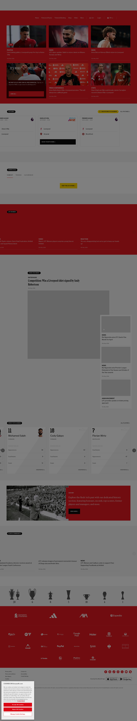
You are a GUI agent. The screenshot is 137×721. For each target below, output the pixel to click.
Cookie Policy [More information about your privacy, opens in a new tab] (21, 701)
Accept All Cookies (18, 705)
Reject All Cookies (17, 709)
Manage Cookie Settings (17, 714)
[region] (17, 701)
